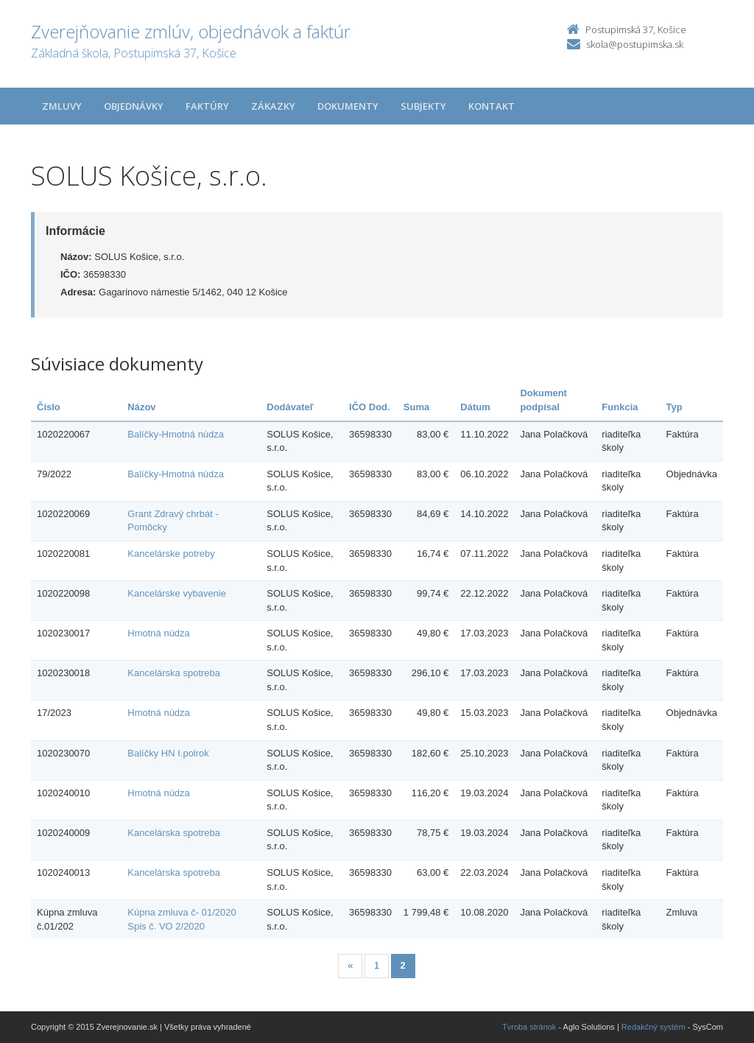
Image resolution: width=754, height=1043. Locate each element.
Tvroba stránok (529, 1026)
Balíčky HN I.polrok (168, 753)
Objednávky (133, 106)
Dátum (475, 406)
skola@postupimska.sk (634, 44)
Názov (141, 406)
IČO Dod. (369, 406)
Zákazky (273, 106)
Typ (674, 406)
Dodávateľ (290, 406)
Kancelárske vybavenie (176, 593)
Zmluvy (62, 106)
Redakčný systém (653, 1026)
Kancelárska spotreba (173, 672)
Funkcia (620, 406)
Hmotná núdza (158, 633)
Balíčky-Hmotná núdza (175, 434)
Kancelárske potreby (171, 553)
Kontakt (491, 106)
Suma (416, 406)
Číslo (48, 406)
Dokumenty (347, 106)
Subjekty (423, 106)
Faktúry (207, 106)
